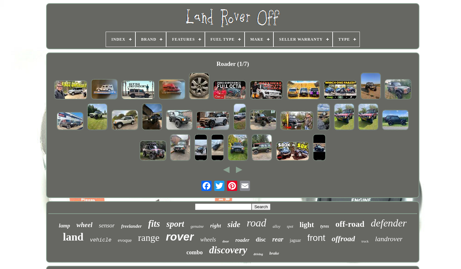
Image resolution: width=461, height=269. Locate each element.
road (256, 223)
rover (180, 236)
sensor (107, 225)
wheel (85, 225)
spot (290, 226)
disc (261, 239)
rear (277, 239)
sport (175, 224)
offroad (343, 238)
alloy (276, 226)
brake (274, 253)
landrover (389, 239)
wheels (208, 239)
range (148, 237)
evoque (125, 240)
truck (365, 241)
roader (242, 240)
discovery (228, 250)
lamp (64, 226)
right (215, 226)
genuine (197, 226)
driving (258, 254)
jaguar (295, 240)
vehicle (100, 240)
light (307, 225)
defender (389, 223)
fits (154, 223)
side (233, 224)
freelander (131, 226)
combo (194, 252)
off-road (350, 224)
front (316, 238)
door (225, 241)
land (73, 237)
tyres (324, 226)
